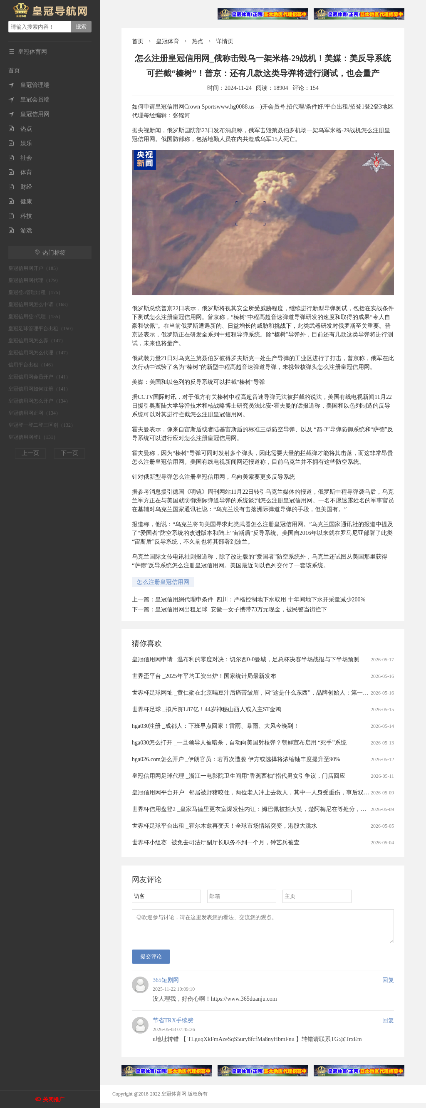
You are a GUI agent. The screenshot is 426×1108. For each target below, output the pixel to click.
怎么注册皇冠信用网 (163, 582)
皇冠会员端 (29, 99)
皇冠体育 (167, 41)
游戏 (20, 231)
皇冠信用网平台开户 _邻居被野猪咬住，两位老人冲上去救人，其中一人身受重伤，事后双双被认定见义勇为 (271, 792)
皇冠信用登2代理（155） (35, 316)
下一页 (69, 453)
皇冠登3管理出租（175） (35, 292)
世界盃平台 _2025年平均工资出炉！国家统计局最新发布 (204, 676)
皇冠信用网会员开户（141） (39, 377)
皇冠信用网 (29, 114)
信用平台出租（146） (32, 365)
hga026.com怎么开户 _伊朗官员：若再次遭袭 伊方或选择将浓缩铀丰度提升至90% (236, 759)
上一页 (30, 453)
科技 (20, 216)
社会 (20, 158)
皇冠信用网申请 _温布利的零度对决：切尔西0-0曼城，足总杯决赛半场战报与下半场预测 (245, 659)
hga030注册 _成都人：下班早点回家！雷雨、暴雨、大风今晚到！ (215, 726)
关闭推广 (53, 1099)
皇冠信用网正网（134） (34, 413)
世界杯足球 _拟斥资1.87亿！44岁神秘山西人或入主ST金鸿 (206, 709)
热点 (20, 129)
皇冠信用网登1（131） (33, 437)
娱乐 (20, 143)
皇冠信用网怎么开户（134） (39, 401)
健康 (20, 201)
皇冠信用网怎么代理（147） (39, 353)
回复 (388, 985)
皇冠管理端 (29, 85)
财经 (20, 187)
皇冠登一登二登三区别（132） (42, 425)
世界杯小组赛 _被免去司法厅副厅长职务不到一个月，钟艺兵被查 (216, 842)
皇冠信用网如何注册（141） (39, 389)
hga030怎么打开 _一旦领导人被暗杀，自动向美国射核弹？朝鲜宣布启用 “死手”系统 (239, 742)
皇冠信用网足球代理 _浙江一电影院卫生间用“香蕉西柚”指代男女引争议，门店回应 (238, 776)
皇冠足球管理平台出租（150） (42, 328)
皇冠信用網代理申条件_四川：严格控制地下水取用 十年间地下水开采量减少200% (260, 599)
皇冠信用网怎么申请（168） (39, 304)
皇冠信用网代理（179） (34, 280)
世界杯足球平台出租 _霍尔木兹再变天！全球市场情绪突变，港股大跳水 (224, 826)
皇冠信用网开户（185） (34, 268)
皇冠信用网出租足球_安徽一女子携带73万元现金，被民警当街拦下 (241, 609)
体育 (20, 172)
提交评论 (151, 961)
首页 (14, 70)
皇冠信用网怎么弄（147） (37, 341)
